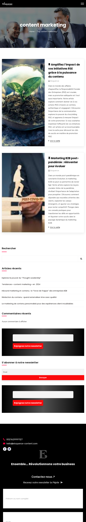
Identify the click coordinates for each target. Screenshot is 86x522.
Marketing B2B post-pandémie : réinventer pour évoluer (63, 162)
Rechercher (9, 248)
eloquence (54, 81)
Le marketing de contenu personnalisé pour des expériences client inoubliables (37, 303)
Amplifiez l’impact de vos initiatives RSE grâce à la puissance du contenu (64, 71)
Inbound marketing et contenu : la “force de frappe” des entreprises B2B (34, 290)
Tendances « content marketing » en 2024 (21, 284)
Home (32, 31)
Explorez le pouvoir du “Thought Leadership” (21, 278)
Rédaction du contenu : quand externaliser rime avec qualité (29, 297)
